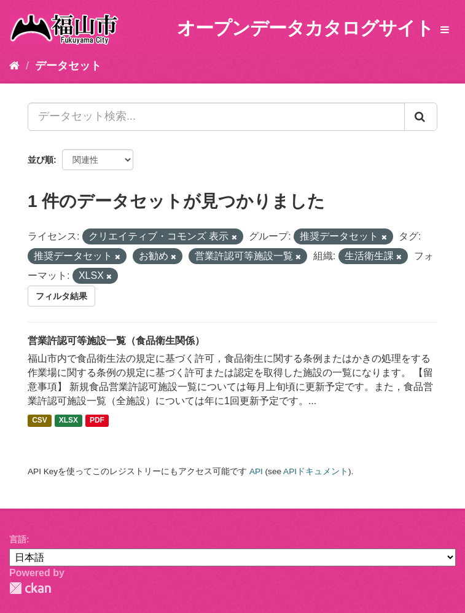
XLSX (68, 420)
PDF (97, 420)
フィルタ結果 (61, 296)
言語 (17, 539)
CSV (39, 420)
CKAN (30, 588)
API (256, 471)
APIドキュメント (315, 471)
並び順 (40, 160)
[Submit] (420, 117)
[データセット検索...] (216, 117)
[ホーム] (14, 66)
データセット (68, 66)
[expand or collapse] (445, 30)
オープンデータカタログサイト (305, 28)
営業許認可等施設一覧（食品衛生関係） (116, 340)
